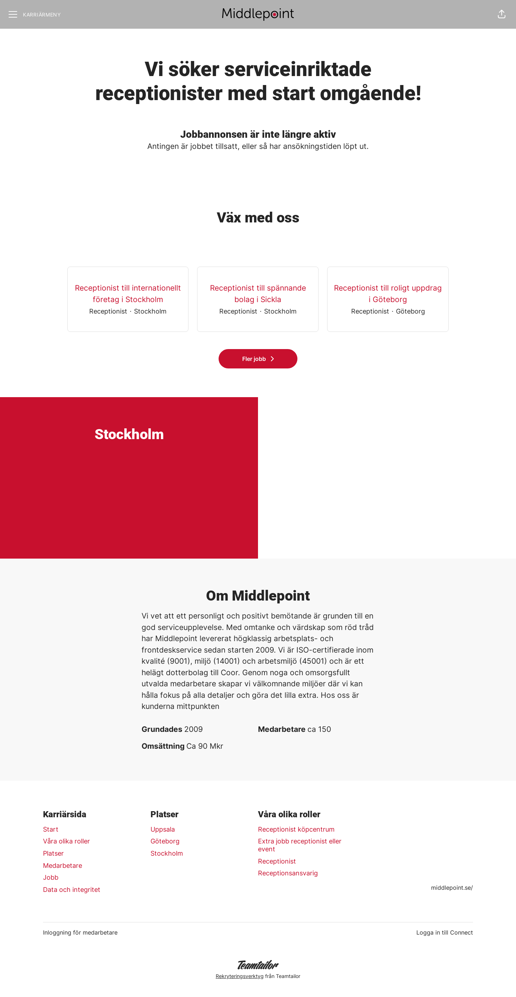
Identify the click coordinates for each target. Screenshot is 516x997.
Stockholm (166, 853)
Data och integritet (71, 889)
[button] (502, 14)
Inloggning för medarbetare (80, 932)
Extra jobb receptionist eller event (299, 845)
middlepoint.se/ (452, 887)
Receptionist (277, 861)
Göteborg (165, 841)
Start (50, 829)
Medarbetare (62, 865)
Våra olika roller (66, 841)
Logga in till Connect (444, 932)
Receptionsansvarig (288, 873)
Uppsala (162, 829)
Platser (53, 853)
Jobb (50, 877)
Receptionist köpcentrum (296, 829)
